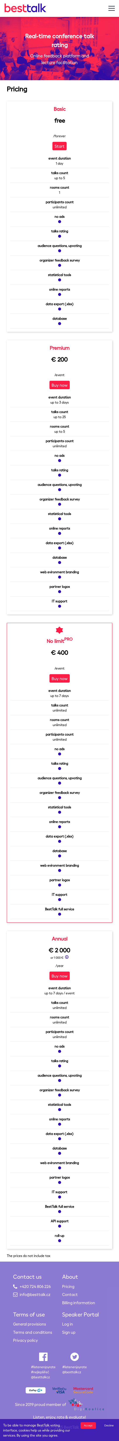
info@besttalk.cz (35, 1294)
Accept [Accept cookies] (88, 1425)
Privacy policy (25, 1340)
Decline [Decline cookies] (109, 1425)
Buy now (60, 385)
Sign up (68, 1332)
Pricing (68, 1286)
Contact (70, 1294)
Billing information (78, 1302)
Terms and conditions (32, 1332)
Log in (67, 1324)
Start (59, 146)
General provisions (29, 1324)
